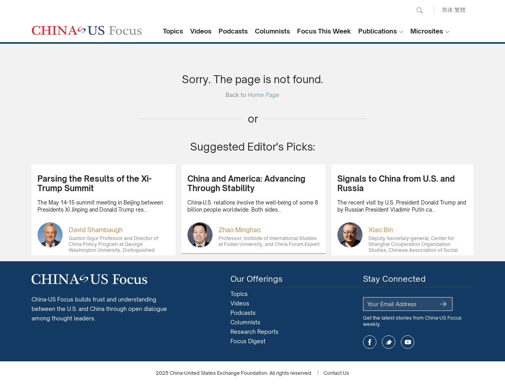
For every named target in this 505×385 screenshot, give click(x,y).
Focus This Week (324, 31)
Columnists (272, 31)
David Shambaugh (96, 230)
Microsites (426, 31)
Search (419, 10)
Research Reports (254, 331)
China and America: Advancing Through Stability (246, 183)
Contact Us (336, 373)
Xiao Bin (380, 230)
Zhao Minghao (240, 230)
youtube (407, 342)
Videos (200, 31)
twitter (388, 342)
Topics (173, 31)
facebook (369, 342)
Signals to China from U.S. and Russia (396, 183)
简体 (447, 9)
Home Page (263, 94)
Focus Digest (248, 341)
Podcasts (233, 31)
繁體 (460, 9)
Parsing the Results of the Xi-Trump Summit (94, 183)
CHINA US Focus (87, 30)
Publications (377, 31)
